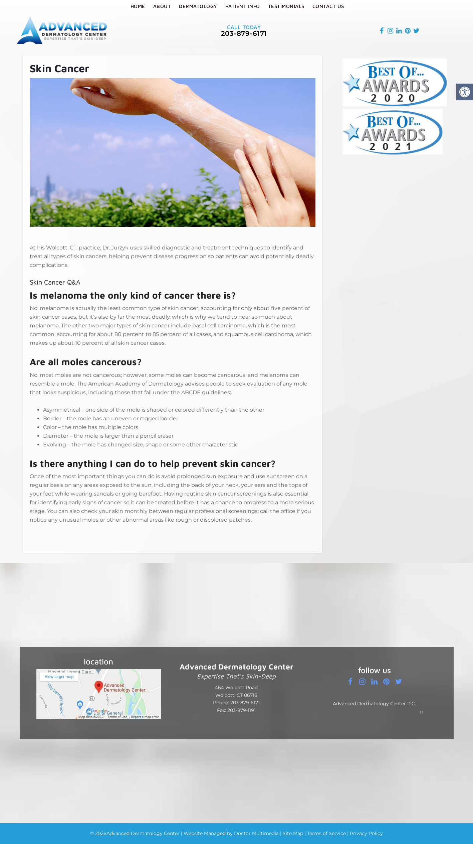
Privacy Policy (366, 833)
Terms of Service (326, 833)
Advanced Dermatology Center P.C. (374, 704)
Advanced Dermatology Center (143, 833)
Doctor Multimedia (256, 833)
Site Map (293, 833)
